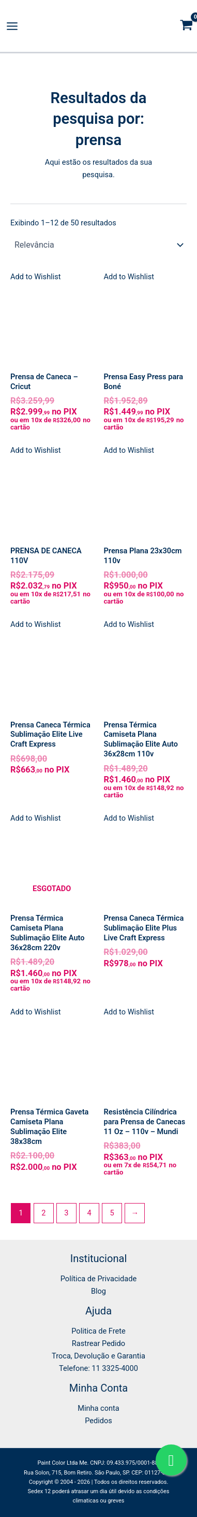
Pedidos (98, 1420)
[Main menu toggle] (12, 26)
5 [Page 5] (112, 1213)
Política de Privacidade (98, 1278)
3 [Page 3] (66, 1213)
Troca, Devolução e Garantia (98, 1356)
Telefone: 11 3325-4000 (98, 1368)
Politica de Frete (98, 1331)
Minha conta (98, 1408)
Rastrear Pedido (98, 1343)
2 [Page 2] (43, 1213)
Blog (98, 1291)
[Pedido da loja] (98, 244)
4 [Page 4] (89, 1213)
